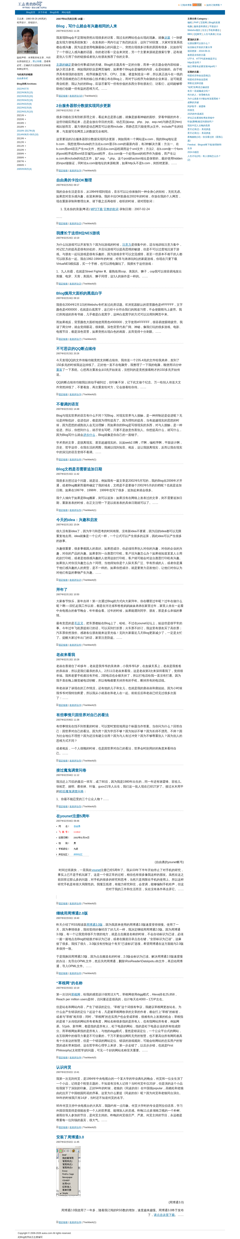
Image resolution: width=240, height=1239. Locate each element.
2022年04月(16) (25, 100)
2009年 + (21, 153)
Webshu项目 (194, 30)
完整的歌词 (111, 209)
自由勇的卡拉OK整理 (74, 180)
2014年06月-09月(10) (27, 134)
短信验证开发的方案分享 (200, 47)
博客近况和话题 (195, 83)
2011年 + (21, 146)
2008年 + (21, 157)
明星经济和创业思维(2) (199, 75)
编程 (190, 22)
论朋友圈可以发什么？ (199, 43)
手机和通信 (214, 30)
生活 (204, 30)
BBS (190, 34)
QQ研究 (198, 34)
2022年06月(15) (25, 92)
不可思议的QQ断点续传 (76, 349)
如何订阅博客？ (214, 5)
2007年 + (21, 161)
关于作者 (42, 12)
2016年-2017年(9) (26, 130)
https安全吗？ (194, 62)
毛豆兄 (78, 623)
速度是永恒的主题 (197, 55)
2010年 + (21, 150)
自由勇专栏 (22, 78)
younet (96, 870)
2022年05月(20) (25, 96)
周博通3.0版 (94, 924)
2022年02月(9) (24, 107)
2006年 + (21, 165)
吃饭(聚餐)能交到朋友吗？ (201, 121)
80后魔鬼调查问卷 (71, 791)
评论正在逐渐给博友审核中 (201, 118)
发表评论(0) (75, 973)
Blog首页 (30, 12)
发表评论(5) (75, 510)
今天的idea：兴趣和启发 (77, 520)
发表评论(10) (76, 96)
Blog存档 (54, 12)
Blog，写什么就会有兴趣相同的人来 (86, 26)
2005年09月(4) (24, 169)
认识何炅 (63, 1067)
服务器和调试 (200, 26)
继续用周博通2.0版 (72, 913)
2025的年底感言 (196, 114)
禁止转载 (37, 61)
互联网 (203, 22)
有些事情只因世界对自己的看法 (82, 715)
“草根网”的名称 (69, 983)
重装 (59, 369)
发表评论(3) (75, 170)
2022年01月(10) (25, 111)
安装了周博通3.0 (70, 1137)
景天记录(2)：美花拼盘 (199, 129)
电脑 (190, 26)
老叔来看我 (65, 655)
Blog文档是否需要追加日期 (79, 469)
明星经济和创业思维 (198, 79)
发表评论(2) (75, 223)
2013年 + (21, 138)
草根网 (75, 994)
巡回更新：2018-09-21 (199, 51)
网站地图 (66, 12)
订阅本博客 (186, 5)
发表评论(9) (75, 1057)
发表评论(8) (75, 459)
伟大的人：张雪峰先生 (199, 94)
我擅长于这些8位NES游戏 (78, 233)
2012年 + (21, 142)
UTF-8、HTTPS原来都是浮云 (202, 58)
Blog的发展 (214, 22)
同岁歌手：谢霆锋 (197, 106)
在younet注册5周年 (72, 816)
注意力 (126, 244)
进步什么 (89, 434)
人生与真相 (209, 34)
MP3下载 (97, 209)
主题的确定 (63, 64)
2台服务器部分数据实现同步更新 (83, 106)
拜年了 (62, 590)
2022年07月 (23, 88)
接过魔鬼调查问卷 (71, 770)
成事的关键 (193, 102)
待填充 (191, 110)
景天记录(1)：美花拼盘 (199, 133)
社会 (219, 34)
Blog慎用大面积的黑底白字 (79, 293)
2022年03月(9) (24, 104)
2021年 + (21, 115)
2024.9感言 (193, 152)
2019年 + (21, 123)
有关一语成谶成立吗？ (199, 91)
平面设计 (213, 26)
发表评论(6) (75, 645)
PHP (196, 22)
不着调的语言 (67, 404)
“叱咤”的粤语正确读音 (198, 87)
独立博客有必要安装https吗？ (202, 66)
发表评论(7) (75, 339)
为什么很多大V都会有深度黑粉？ (204, 98)
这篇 (167, 37)
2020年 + (21, 119)
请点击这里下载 (164, 1214)
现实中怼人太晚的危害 (199, 125)
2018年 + (21, 127)
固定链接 (63, 96)
